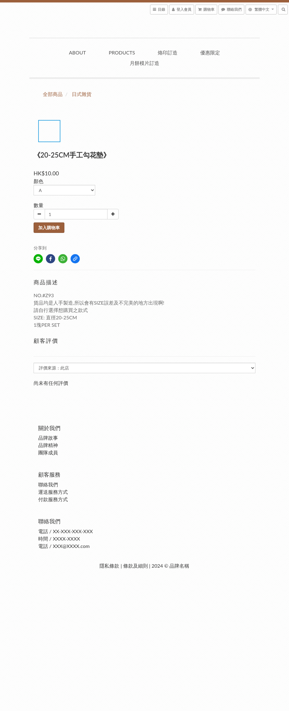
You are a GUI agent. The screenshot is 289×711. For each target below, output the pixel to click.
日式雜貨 (82, 94)
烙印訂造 (167, 52)
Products (122, 52)
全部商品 (53, 94)
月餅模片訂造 (144, 63)
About (77, 52)
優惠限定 (210, 52)
